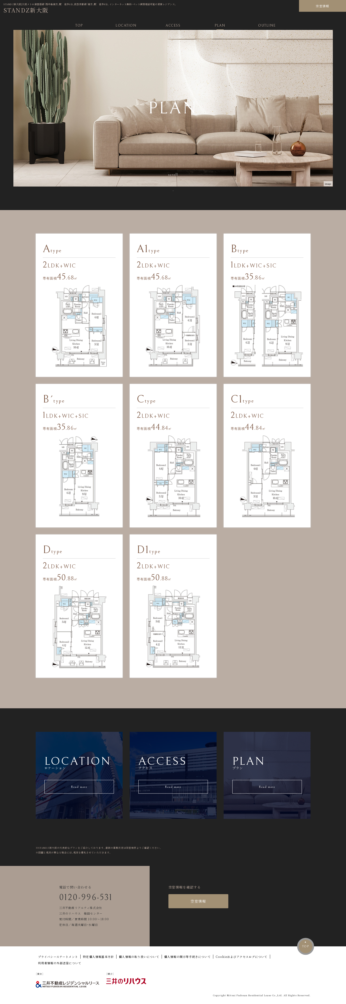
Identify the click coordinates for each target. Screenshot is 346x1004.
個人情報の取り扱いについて (139, 957)
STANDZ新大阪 (26, 10)
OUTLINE (267, 26)
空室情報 (322, 6)
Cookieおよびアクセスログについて (242, 957)
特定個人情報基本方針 (98, 957)
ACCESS (173, 26)
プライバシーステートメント (58, 957)
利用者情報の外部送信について (60, 963)
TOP (79, 26)
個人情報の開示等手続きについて (187, 957)
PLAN (220, 26)
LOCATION (126, 26)
